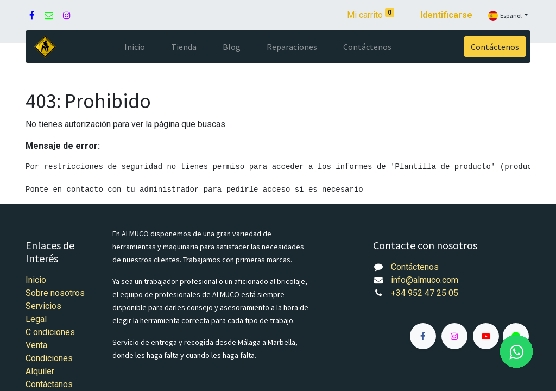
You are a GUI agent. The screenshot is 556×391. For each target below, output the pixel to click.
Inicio (36, 280)
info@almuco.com (424, 280)
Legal (36, 319)
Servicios (43, 306)
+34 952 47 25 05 (424, 293)
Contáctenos (495, 46)
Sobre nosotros (55, 293)
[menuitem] (134, 47)
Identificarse (446, 15)
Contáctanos (49, 384)
